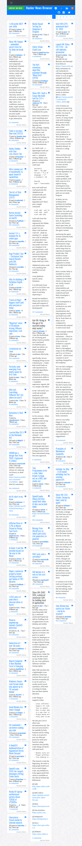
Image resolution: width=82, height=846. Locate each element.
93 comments (37, 563)
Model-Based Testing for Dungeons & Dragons (37, 27)
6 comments (36, 460)
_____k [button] (18, 805)
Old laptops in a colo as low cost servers (38, 574)
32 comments (14, 122)
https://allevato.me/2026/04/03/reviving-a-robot (17, 508)
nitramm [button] (42, 331)
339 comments (14, 33)
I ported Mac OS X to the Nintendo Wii (16, 434)
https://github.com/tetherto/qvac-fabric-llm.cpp (40, 797)
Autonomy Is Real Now (16, 414)
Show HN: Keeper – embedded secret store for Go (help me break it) (16, 47)
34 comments (14, 271)
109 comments (14, 245)
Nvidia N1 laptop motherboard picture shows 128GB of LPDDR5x (15, 797)
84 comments (14, 140)
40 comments (14, 588)
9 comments (36, 838)
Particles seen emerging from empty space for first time (15, 370)
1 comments (13, 540)
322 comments (14, 444)
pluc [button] (19, 354)
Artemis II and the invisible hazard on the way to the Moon (16, 551)
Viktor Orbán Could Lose (37, 48)
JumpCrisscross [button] (14, 536)
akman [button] (41, 484)
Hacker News (21, 36)
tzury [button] (17, 607)
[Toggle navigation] (11, 3)
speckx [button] (18, 311)
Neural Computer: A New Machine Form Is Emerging (16, 663)
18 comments (60, 461)
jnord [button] (65, 32)
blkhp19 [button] (20, 440)
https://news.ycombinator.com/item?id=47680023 (17, 479)
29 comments (37, 85)
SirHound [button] (67, 505)
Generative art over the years (14, 644)
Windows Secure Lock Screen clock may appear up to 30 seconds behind (16, 686)
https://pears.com (39, 813)
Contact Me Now (15, 8)
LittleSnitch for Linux (15, 350)
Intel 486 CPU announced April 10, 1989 (62, 26)
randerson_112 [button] (37, 103)
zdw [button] (64, 457)
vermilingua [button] (44, 81)
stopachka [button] (20, 241)
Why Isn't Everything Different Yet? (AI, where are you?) (16, 393)
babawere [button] (19, 55)
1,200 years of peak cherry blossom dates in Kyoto (15, 600)
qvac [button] (41, 606)
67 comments (14, 563)
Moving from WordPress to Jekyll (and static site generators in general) (39, 533)
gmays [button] (19, 29)
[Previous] (47, 17)
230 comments (37, 584)
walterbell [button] (19, 200)
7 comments (13, 809)
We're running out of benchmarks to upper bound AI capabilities (16, 173)
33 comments (14, 291)
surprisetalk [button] (21, 463)
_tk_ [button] (18, 631)
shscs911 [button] (19, 695)
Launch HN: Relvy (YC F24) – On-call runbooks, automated (63, 48)
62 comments (14, 653)
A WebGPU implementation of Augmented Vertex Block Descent (16, 749)
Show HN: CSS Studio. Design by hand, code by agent (63, 498)
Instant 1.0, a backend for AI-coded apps (15, 235)
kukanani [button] (19, 502)
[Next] (73, 17)
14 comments (14, 204)
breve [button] (18, 336)
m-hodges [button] (19, 713)
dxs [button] (17, 400)
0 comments (13, 315)
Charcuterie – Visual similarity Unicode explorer (15, 819)
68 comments (37, 38)
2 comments (13, 611)
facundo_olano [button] (21, 136)
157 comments (37, 312)
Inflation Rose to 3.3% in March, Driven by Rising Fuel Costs (15, 527)
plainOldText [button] (20, 669)
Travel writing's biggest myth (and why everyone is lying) (16, 303)
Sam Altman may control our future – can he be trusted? (63, 609)
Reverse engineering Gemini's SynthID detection (15, 623)
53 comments (14, 635)
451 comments (14, 358)
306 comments (37, 520)
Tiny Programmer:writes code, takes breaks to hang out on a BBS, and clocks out (39, 474)
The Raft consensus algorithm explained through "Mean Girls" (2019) (39, 71)
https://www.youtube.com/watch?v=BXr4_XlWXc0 (64, 99)
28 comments (14, 515)
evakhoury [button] (20, 648)
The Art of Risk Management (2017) (15, 194)
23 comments (14, 760)
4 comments (13, 184)
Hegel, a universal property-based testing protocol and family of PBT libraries (16, 576)
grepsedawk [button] (22, 733)
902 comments (61, 621)
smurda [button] (42, 510)
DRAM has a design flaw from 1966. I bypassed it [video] (16, 456)
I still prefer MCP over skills (16, 25)
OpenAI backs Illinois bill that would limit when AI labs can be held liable (39, 501)
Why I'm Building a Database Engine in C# (16, 282)
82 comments (14, 829)
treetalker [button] (20, 267)
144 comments (14, 488)
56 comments (61, 486)
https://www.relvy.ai (64, 66)
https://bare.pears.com (40, 806)
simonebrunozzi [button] (14, 420)
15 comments (14, 424)
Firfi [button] (41, 34)
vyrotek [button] (18, 287)
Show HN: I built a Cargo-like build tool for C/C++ (39, 95)
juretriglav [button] (20, 756)
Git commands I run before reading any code (16, 727)
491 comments (14, 737)
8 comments (13, 404)
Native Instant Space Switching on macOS (15, 215)
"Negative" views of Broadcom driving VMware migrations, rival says (15, 328)
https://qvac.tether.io (40, 834)
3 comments (13, 161)
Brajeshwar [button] (20, 157)
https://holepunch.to (40, 819)
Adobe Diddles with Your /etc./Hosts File (15, 151)
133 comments (61, 36)
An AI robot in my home (16, 498)
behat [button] (65, 55)
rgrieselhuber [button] (44, 542)
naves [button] (17, 377)
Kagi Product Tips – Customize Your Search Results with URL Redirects (16, 259)
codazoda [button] (67, 482)
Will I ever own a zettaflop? (39, 555)
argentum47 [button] (45, 580)
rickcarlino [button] (20, 825)
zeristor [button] (18, 559)
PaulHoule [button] (20, 221)
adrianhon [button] (68, 617)
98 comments (61, 597)
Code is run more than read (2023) (16, 132)
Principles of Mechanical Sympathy (61, 451)
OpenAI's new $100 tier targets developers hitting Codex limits (16, 772)
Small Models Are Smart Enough (16, 708)
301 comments (14, 225)
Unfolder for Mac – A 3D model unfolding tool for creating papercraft (63, 474)
